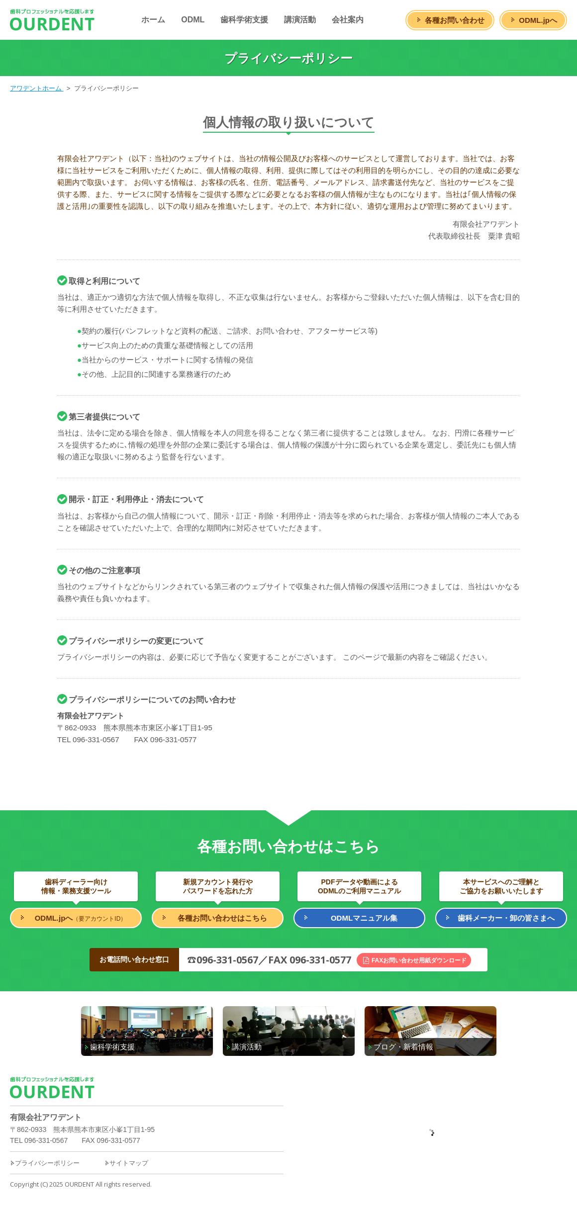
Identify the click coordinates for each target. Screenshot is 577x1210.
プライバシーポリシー (45, 1163)
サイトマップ (126, 1163)
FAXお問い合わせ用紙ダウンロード (419, 960)
